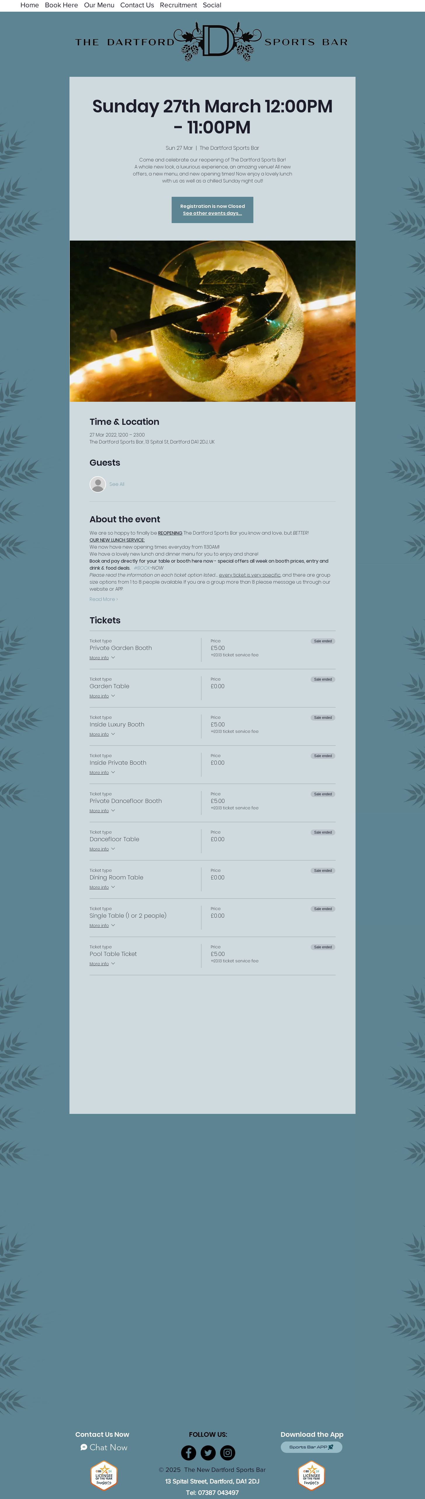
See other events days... (212, 213)
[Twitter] (208, 1452)
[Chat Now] (104, 1447)
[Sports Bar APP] (311, 1447)
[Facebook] (188, 1452)
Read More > (104, 599)
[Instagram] (227, 1452)
